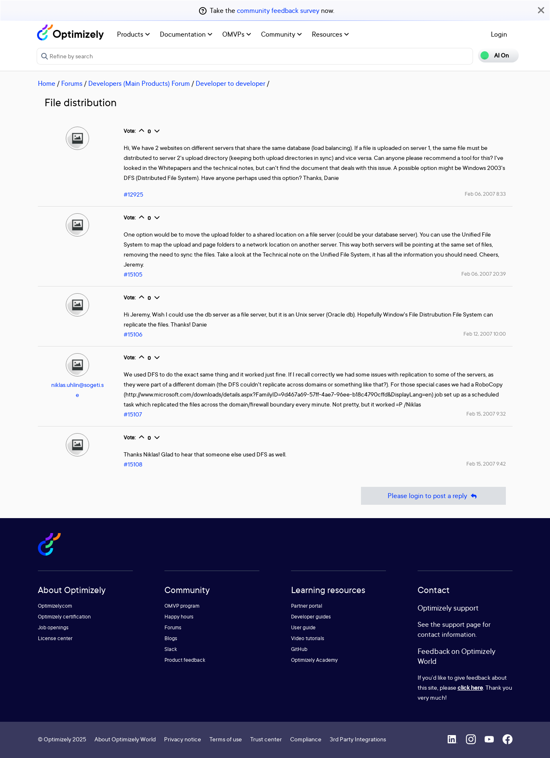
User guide (303, 627)
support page (461, 624)
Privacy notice (182, 739)
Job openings (53, 627)
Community (281, 34)
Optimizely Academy (314, 659)
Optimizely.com (55, 605)
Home (46, 83)
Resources (330, 34)
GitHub (299, 649)
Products (133, 34)
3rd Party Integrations (358, 739)
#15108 (133, 464)
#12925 (133, 194)
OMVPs (236, 34)
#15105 (133, 274)
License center (55, 638)
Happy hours (179, 616)
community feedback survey (278, 10)
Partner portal (306, 605)
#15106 (133, 334)
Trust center (266, 739)
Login (499, 34)
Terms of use (225, 739)
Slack (170, 649)
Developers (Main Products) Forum (139, 83)
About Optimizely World (125, 739)
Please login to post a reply (433, 496)
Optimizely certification (64, 616)
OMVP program (181, 605)
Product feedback (184, 659)
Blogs (170, 638)
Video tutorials (307, 638)
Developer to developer (230, 83)
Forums (71, 83)
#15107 (133, 414)
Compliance (305, 739)
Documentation (186, 34)
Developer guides (311, 616)
